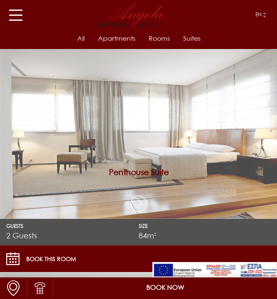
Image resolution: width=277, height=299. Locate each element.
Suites (192, 39)
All (81, 39)
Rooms (159, 39)
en (258, 14)
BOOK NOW (165, 288)
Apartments (116, 39)
